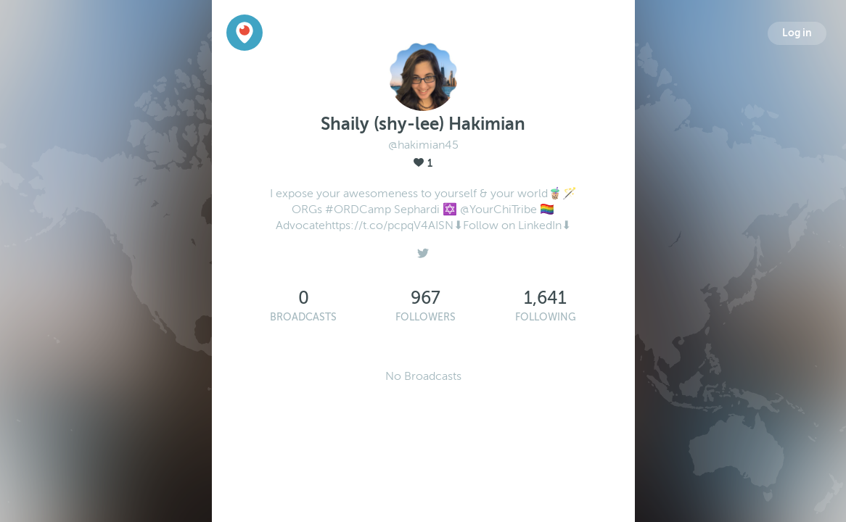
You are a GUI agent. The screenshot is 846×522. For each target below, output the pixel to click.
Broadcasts (303, 317)
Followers (425, 317)
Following (545, 317)
